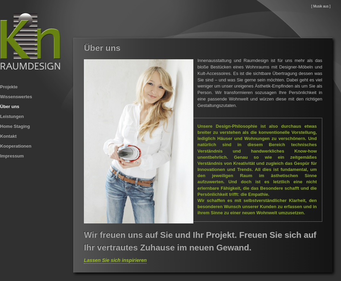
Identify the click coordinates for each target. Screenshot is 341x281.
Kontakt (8, 136)
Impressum (12, 155)
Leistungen (12, 116)
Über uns (9, 106)
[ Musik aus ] (320, 6)
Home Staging (15, 126)
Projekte (8, 86)
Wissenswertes (16, 96)
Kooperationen (15, 146)
